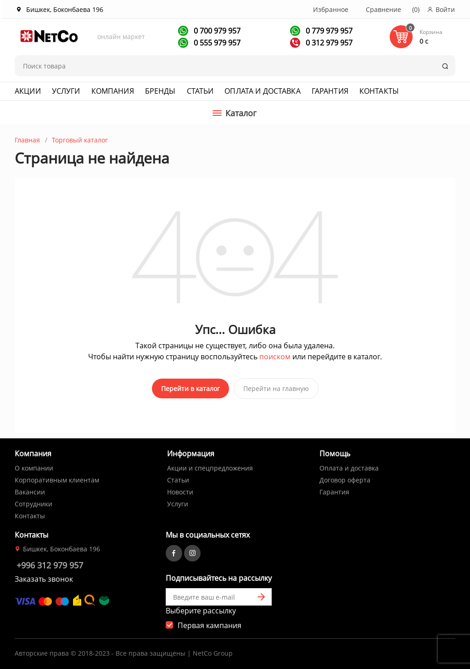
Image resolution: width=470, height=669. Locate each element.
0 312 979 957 (328, 42)
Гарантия (330, 91)
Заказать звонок (44, 578)
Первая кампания (209, 624)
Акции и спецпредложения (210, 467)
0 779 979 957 (328, 31)
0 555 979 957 (216, 42)
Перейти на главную (276, 388)
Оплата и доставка (262, 91)
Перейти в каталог (190, 388)
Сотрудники (33, 503)
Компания (112, 91)
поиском (275, 357)
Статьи (200, 91)
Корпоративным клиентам (57, 479)
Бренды (160, 91)
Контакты (379, 91)
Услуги (66, 91)
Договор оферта (344, 479)
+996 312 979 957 (50, 564)
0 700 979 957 (216, 31)
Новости (180, 491)
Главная (27, 140)
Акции (28, 91)
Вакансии (30, 491)
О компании (34, 467)
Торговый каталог (80, 140)
